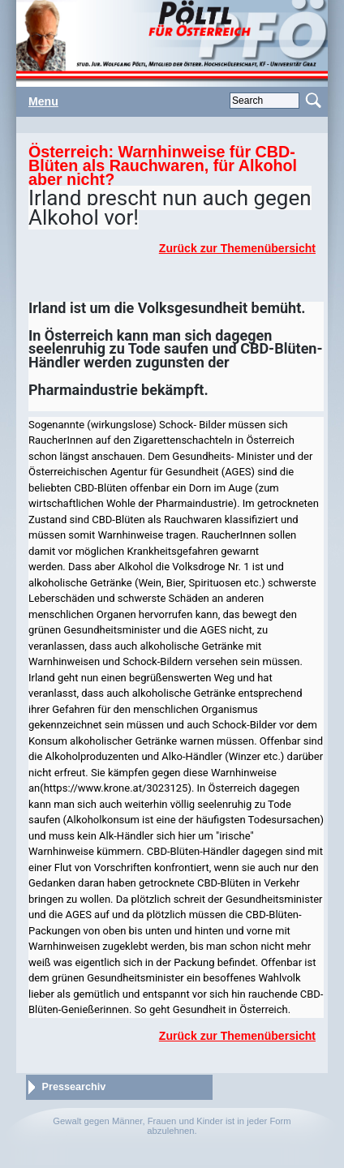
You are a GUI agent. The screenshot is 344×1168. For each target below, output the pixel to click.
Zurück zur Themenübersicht (237, 248)
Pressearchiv (74, 1087)
